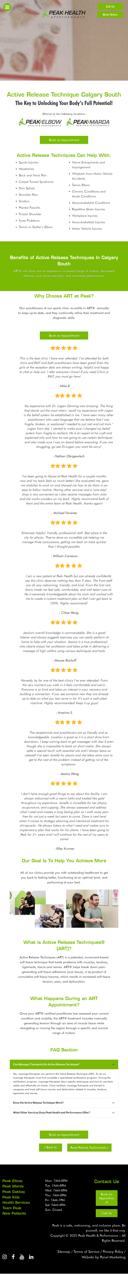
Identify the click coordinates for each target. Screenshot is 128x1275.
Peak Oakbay (13, 1191)
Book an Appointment (64, 140)
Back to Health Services (50, 1148)
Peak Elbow (12, 1181)
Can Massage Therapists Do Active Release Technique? (46, 1064)
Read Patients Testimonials (89, 1147)
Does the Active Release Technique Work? (38, 1102)
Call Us (110, 6)
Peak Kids (11, 1197)
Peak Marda (13, 1186)
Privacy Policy (112, 1252)
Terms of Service (84, 1252)
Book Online (110, 14)
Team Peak (11, 1207)
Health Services (16, 1202)
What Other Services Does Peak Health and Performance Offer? (51, 1112)
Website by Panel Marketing (102, 1258)
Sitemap (60, 1252)
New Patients (14, 1213)
